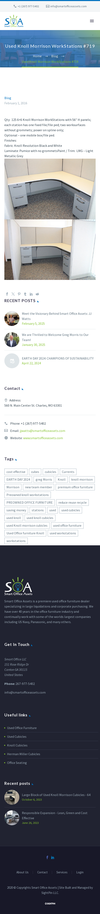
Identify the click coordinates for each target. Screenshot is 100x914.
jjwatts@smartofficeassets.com (42, 431)
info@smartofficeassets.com (68, 6)
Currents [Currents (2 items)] (68, 472)
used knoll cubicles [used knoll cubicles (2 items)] (40, 518)
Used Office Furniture (22, 728)
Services (62, 872)
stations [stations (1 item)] (38, 510)
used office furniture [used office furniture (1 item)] (67, 525)
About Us (22, 872)
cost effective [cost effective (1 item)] (15, 472)
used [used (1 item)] (52, 510)
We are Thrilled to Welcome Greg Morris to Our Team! (55, 337)
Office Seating (17, 763)
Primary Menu (92, 21)
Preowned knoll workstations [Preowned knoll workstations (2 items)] (27, 495)
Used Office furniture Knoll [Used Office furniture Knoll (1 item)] (25, 533)
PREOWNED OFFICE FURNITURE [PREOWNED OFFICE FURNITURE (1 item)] (29, 502)
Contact (42, 872)
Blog (7, 98)
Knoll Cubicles (17, 745)
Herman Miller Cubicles (23, 754)
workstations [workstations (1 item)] (16, 541)
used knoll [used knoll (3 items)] (13, 518)
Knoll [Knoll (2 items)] (62, 479)
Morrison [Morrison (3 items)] (12, 487)
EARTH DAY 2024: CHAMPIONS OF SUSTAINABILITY (58, 358)
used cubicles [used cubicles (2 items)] (70, 510)
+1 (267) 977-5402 (28, 6)
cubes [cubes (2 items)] (35, 472)
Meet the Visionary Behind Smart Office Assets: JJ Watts (57, 316)
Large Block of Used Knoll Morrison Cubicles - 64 (56, 795)
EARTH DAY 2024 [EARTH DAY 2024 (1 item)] (18, 479)
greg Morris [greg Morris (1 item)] (44, 479)
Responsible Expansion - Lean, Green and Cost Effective (55, 815)
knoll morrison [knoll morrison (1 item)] (82, 479)
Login (80, 872)
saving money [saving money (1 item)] (16, 510)
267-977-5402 (25, 684)
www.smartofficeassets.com (43, 438)
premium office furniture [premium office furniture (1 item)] (75, 487)
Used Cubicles (16, 736)
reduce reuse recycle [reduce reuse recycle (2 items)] (72, 502)
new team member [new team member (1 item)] (38, 487)
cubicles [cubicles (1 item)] (50, 472)
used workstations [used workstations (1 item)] (63, 533)
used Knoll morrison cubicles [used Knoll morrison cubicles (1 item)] (27, 525)
